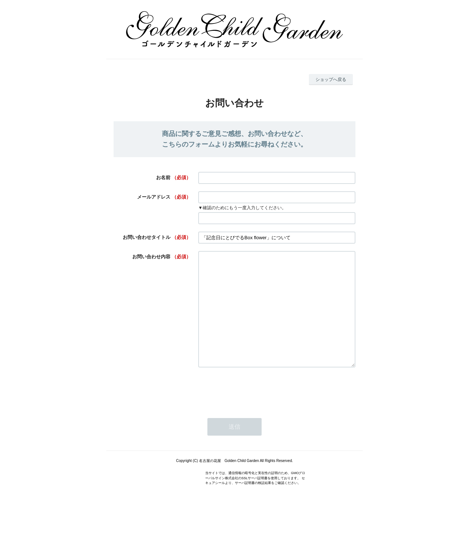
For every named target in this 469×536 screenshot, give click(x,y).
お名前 (163, 177)
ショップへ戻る (330, 79)
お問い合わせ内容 (151, 256)
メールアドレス (153, 197)
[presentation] (254, 411)
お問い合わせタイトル (146, 237)
